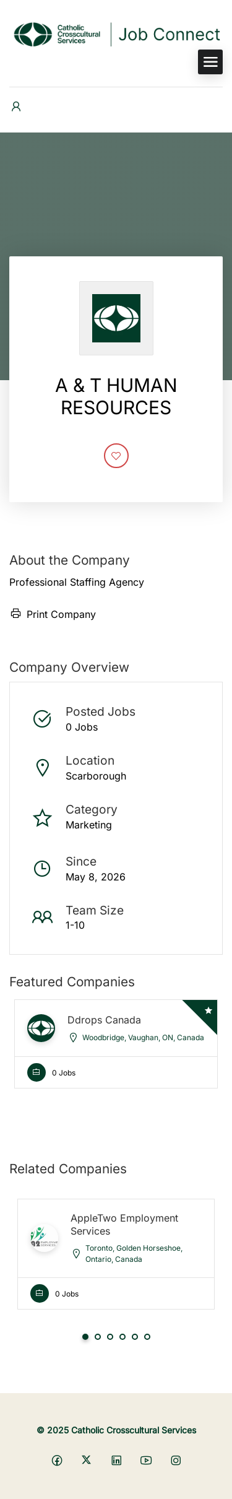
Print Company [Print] (52, 613)
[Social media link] (56, 1460)
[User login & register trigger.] (16, 107)
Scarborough (96, 776)
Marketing (89, 825)
